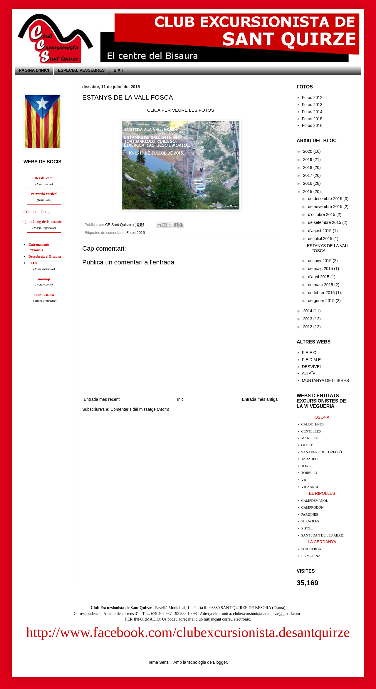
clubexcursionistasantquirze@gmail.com (266, 613)
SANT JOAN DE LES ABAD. (322, 535)
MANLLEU (309, 438)
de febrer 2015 (322, 292)
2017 (308, 175)
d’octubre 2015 (322, 214)
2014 (308, 311)
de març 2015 (321, 284)
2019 (308, 159)
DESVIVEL (312, 366)
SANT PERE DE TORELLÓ (321, 452)
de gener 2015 (321, 300)
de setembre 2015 (325, 222)
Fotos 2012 (312, 97)
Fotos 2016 (312, 125)
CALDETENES (312, 424)
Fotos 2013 (312, 104)
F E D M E (311, 359)
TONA (306, 466)
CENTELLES (311, 431)
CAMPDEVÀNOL (314, 501)
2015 (308, 191)
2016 (308, 183)
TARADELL (310, 459)
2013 (308, 318)
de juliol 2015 (320, 238)
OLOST (307, 445)
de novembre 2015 (325, 206)
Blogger (220, 662)
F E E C (309, 352)
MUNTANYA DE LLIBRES (325, 380)
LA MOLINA (311, 556)
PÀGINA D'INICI (34, 70)
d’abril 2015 (319, 276)
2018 (308, 167)
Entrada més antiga (260, 399)
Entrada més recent (102, 399)
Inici (180, 399)
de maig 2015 (321, 268)
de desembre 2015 (325, 198)
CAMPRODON (312, 507)
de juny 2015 (320, 260)
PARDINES (309, 514)
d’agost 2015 (320, 230)
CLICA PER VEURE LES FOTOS (180, 110)
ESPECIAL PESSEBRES (81, 70)
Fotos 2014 (312, 111)
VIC (304, 480)
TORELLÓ (309, 473)
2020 (308, 151)
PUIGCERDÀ (311, 549)
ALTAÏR (309, 373)
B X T (118, 70)
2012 (308, 326)
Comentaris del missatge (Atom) (139, 409)
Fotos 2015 (135, 233)
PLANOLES (310, 521)
